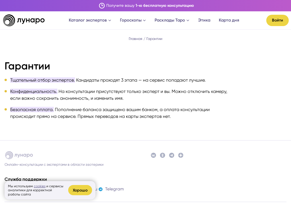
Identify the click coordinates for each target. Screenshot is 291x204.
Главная (135, 39)
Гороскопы (133, 20)
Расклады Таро (172, 20)
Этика (204, 20)
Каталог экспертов (90, 20)
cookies (39, 186)
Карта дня (229, 20)
